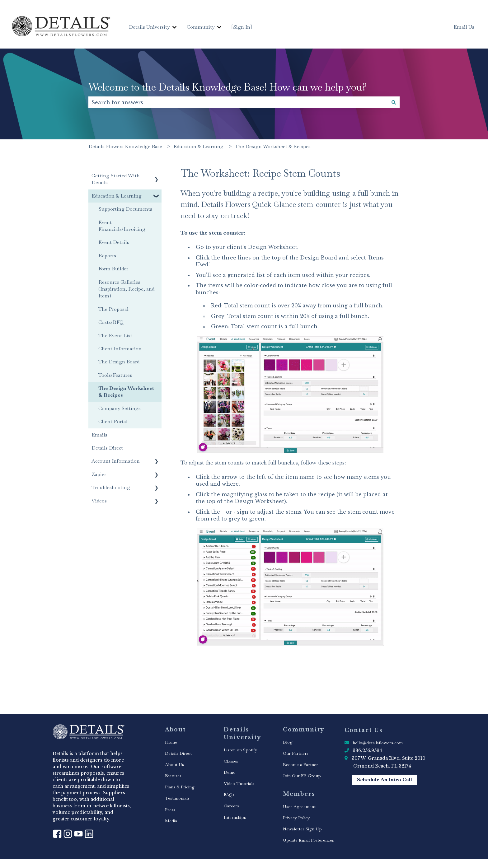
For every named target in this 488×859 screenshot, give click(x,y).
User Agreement (299, 806)
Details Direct (178, 753)
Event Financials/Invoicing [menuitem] (121, 225)
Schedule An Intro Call (384, 779)
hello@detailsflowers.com (378, 742)
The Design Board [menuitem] (118, 361)
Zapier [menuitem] (99, 474)
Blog (288, 742)
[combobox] (238, 102)
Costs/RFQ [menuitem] (111, 322)
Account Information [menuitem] (116, 461)
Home (171, 742)
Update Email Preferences (308, 840)
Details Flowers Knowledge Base (125, 146)
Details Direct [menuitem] (107, 448)
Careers (231, 806)
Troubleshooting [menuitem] (111, 487)
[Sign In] (242, 27)
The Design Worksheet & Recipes (273, 146)
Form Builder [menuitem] (113, 268)
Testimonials (177, 798)
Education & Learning (198, 146)
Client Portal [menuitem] (113, 421)
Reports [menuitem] (107, 255)
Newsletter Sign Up (302, 829)
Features (173, 775)
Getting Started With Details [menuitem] (116, 179)
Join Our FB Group (302, 775)
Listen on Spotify (240, 750)
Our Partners (295, 753)
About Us (174, 764)
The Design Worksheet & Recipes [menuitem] (126, 391)
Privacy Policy (296, 817)
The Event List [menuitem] (115, 335)
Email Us (463, 27)
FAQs (229, 794)
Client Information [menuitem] (120, 348)
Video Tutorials (239, 783)
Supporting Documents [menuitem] (125, 209)
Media (171, 821)
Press (170, 809)
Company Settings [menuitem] (119, 408)
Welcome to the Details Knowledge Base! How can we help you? (227, 87)
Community (200, 27)
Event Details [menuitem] (113, 242)
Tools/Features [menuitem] (115, 375)
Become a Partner (300, 764)
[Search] (394, 102)
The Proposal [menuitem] (113, 309)
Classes (231, 761)
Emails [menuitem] (99, 435)
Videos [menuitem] (99, 500)
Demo (230, 772)
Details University (149, 27)
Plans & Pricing (180, 787)
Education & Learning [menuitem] (117, 196)
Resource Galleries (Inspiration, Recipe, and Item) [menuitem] (126, 289)
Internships (235, 817)
